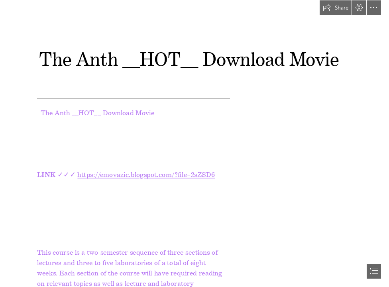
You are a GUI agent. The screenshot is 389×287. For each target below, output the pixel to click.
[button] (336, 7)
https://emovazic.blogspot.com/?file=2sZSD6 (146, 173)
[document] (194, 143)
